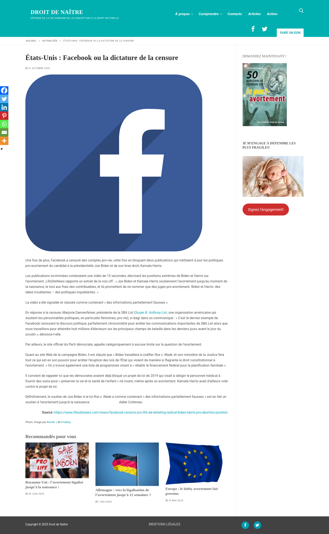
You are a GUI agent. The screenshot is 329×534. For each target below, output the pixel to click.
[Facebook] (252, 29)
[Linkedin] (4, 107)
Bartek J (52, 422)
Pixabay (66, 422)
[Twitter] (264, 29)
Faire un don (290, 33)
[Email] (4, 132)
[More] (4, 141)
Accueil (31, 40)
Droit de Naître (57, 12)
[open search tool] (301, 10)
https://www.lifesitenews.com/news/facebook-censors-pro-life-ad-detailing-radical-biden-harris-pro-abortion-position (141, 412)
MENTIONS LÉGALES (164, 524)
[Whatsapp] (4, 124)
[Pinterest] (4, 115)
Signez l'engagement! (265, 209)
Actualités (49, 40)
